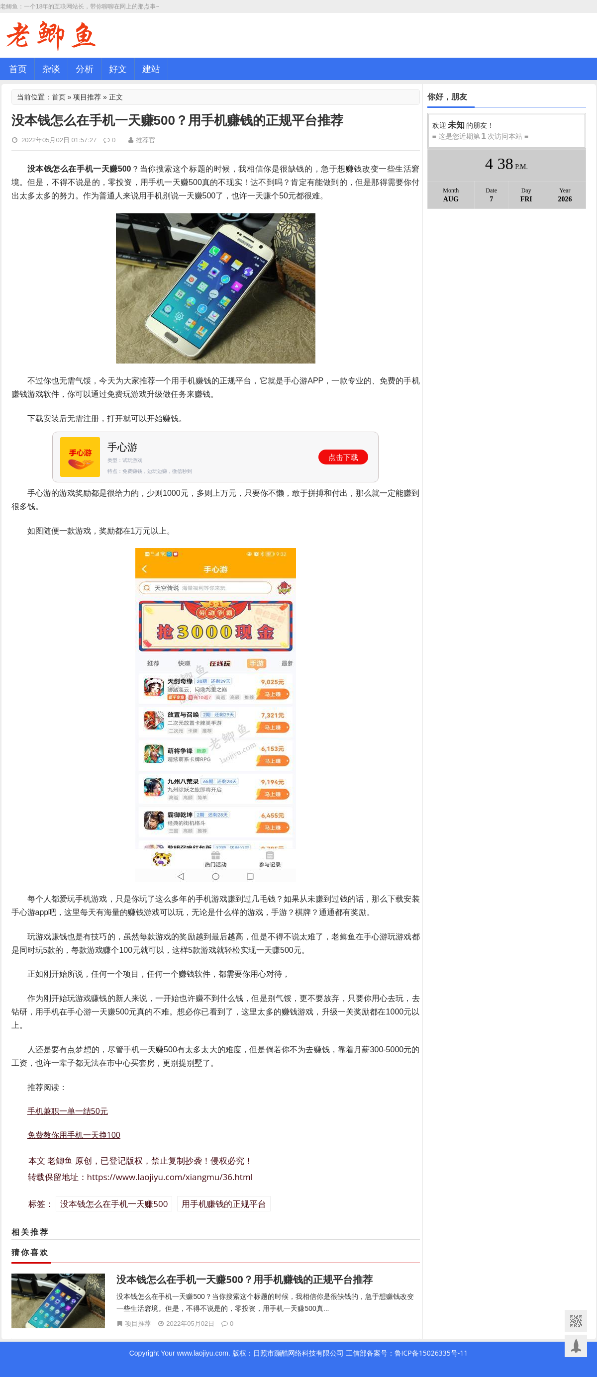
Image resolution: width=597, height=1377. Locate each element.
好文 (118, 69)
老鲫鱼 (60, 1160)
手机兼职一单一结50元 (67, 1110)
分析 (85, 69)
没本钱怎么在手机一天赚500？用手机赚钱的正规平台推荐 (244, 1279)
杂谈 (51, 69)
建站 (151, 69)
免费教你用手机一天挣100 (73, 1134)
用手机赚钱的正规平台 (224, 1203)
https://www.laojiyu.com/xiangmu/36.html (170, 1177)
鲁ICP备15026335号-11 (431, 1353)
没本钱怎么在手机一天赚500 (114, 1203)
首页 (18, 69)
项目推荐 (87, 96)
